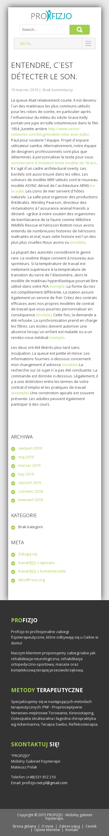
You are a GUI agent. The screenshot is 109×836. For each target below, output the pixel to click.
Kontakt (71, 829)
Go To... (26, 43)
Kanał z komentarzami (42, 571)
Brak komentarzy (58, 89)
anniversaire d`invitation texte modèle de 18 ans (54, 162)
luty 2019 (26, 474)
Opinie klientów (47, 829)
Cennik (91, 826)
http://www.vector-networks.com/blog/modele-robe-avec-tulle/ (50, 131)
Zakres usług (69, 826)
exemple (57, 286)
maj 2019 (26, 456)
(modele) (43, 314)
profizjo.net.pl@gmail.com (44, 782)
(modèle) (77, 242)
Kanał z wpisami (36, 562)
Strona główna (24, 826)
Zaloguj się (27, 553)
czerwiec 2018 (30, 491)
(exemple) (19, 392)
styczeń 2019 (29, 482)
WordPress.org (31, 579)
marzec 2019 (29, 465)
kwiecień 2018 (30, 499)
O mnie (47, 826)
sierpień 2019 (30, 448)
